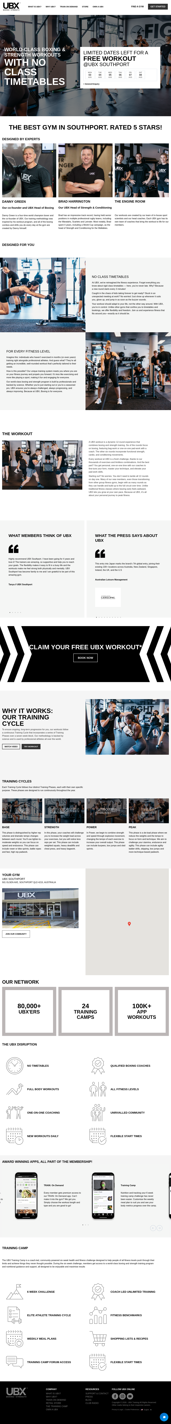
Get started (157, 6)
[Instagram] (122, 1396)
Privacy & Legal (117, 1410)
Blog (88, 1400)
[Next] (159, 1228)
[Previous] (153, 1228)
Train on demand (69, 7)
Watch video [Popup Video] (11, 747)
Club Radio (92, 1403)
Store (85, 7)
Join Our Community (16, 934)
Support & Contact (97, 1393)
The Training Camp (57, 1406)
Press (89, 1397)
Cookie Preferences (132, 1410)
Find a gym (137, 6)
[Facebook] (115, 1396)
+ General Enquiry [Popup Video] (91, 84)
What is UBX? (34, 7)
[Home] (12, 7)
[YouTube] (130, 1396)
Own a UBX (98, 7)
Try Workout (31, 747)
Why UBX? (51, 7)
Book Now (85, 657)
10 (120, 617)
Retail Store (53, 1403)
